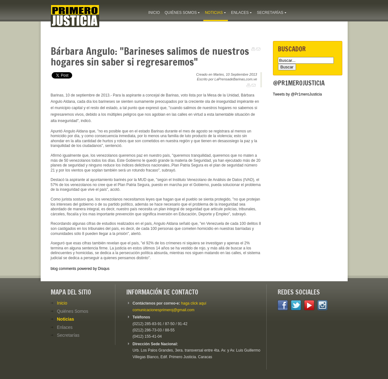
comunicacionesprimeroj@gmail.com (163, 310)
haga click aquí (193, 303)
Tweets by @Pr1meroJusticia (297, 94)
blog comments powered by (80, 268)
